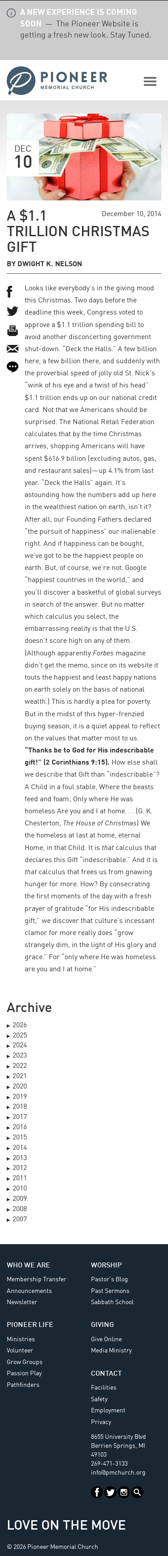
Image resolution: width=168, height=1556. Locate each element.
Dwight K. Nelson (49, 264)
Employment (108, 1410)
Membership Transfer (36, 1279)
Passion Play (24, 1373)
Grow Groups (25, 1362)
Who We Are (28, 1265)
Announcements (29, 1291)
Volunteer (20, 1351)
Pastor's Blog (109, 1279)
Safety (99, 1399)
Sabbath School (112, 1302)
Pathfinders (23, 1385)
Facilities (103, 1388)
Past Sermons (110, 1291)
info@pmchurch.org (118, 1473)
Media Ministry (111, 1351)
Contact (106, 1373)
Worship (106, 1265)
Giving (102, 1325)
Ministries (21, 1339)
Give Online (106, 1339)
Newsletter (22, 1302)
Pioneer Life (30, 1325)
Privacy (101, 1422)
